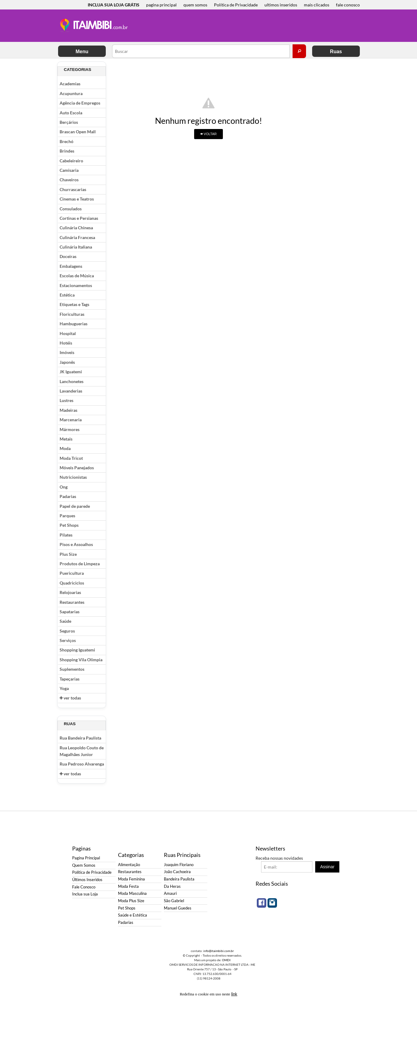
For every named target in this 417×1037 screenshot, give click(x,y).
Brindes (67, 150)
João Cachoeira (177, 871)
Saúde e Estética (132, 915)
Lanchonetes (71, 381)
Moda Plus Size (131, 901)
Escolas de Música (77, 275)
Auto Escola (71, 112)
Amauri (170, 893)
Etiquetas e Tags (74, 304)
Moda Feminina (131, 879)
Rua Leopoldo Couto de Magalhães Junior (82, 751)
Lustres (66, 400)
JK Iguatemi (71, 371)
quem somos (195, 4)
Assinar (327, 866)
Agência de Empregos (80, 102)
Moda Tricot (71, 458)
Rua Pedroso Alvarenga (82, 763)
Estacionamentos (76, 285)
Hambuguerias (73, 323)
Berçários (69, 122)
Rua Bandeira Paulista (80, 737)
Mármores (69, 429)
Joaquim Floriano (179, 864)
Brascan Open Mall (78, 131)
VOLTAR (208, 134)
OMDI (226, 960)
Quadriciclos (72, 582)
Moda (65, 448)
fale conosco (348, 4)
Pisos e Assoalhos (76, 544)
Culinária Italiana (76, 246)
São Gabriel (174, 901)
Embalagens (71, 266)
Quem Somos (83, 865)
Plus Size (68, 554)
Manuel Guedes (177, 908)
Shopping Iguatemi (77, 649)
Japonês (67, 362)
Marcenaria (71, 419)
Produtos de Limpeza (80, 563)
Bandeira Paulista (179, 879)
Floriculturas (72, 314)
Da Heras (172, 886)
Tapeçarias (69, 678)
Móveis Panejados (77, 467)
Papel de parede (75, 506)
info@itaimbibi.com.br (218, 951)
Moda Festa (128, 886)
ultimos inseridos (280, 4)
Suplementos (72, 669)
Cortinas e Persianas (79, 218)
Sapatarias (69, 611)
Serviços (68, 640)
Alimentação (129, 864)
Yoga (64, 688)
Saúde (65, 621)
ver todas (70, 697)
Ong (64, 486)
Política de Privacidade (236, 4)
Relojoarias (70, 592)
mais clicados (316, 4)
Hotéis (66, 342)
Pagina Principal (86, 858)
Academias (70, 83)
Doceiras (68, 256)
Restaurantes (72, 602)
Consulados (71, 208)
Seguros (67, 630)
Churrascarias (73, 189)
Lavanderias (71, 390)
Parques (67, 515)
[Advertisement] (245, 26)
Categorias (77, 69)
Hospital (68, 333)
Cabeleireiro (71, 160)
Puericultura (72, 573)
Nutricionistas (73, 477)
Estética (67, 294)
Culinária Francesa (77, 237)
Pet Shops (69, 525)
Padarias (68, 496)
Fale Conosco (83, 887)
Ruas (336, 51)
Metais (66, 438)
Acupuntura (71, 93)
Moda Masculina (132, 893)
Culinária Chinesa (76, 227)
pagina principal (161, 4)
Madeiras (68, 410)
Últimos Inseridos (87, 879)
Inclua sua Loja (85, 894)
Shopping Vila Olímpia (81, 659)
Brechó (66, 141)
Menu (82, 51)
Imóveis (67, 352)
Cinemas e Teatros (77, 198)
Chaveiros (69, 179)
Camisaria (69, 170)
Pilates (66, 534)
